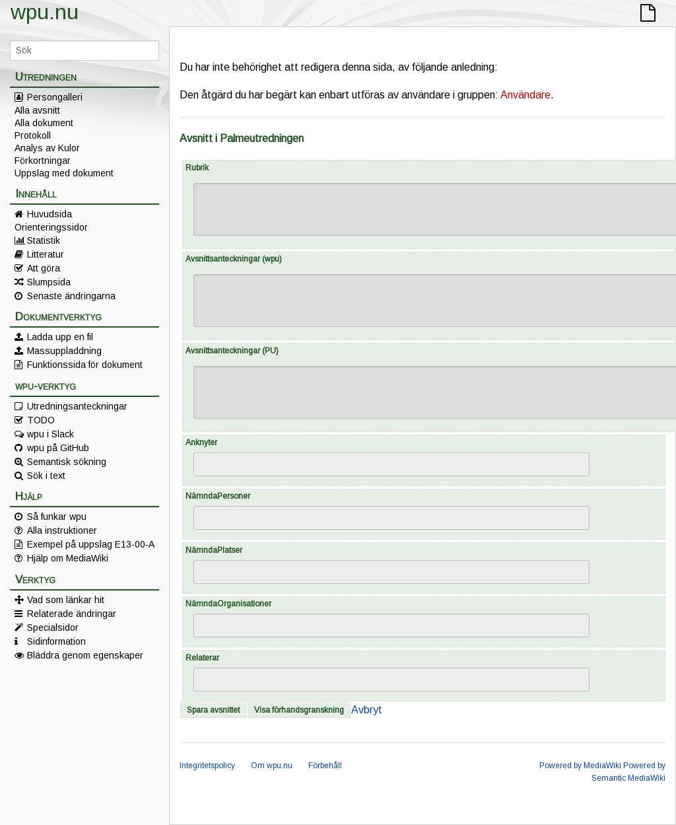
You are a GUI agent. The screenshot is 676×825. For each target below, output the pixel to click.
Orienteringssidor (51, 227)
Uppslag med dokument (64, 173)
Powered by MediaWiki (580, 765)
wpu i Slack (50, 434)
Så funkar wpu (56, 516)
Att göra (43, 268)
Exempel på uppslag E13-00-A (90, 544)
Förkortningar (43, 160)
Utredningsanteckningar (77, 406)
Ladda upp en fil (60, 336)
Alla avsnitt (37, 110)
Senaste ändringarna (71, 296)
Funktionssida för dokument (85, 364)
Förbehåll (325, 765)
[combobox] (391, 464)
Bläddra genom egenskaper (85, 655)
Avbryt (366, 709)
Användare (525, 94)
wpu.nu (45, 12)
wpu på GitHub (58, 447)
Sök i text (46, 475)
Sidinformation (56, 641)
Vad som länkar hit (65, 599)
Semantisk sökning (66, 461)
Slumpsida (49, 282)
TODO (41, 420)
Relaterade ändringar (71, 613)
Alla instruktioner (62, 530)
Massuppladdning (64, 350)
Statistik (43, 240)
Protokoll (33, 135)
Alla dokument (44, 123)
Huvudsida (49, 214)
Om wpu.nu (271, 765)
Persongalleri (55, 97)
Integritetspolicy (207, 765)
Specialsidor (53, 627)
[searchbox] (207, 465)
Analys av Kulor (47, 148)
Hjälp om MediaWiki (67, 558)
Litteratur (45, 254)
